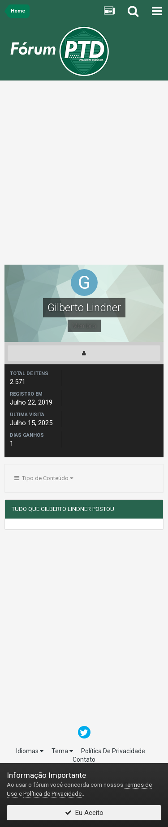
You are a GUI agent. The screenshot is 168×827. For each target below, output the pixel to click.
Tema (62, 751)
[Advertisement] (84, 175)
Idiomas (29, 751)
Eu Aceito (84, 813)
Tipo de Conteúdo (43, 478)
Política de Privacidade (52, 793)
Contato (84, 759)
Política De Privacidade (113, 751)
